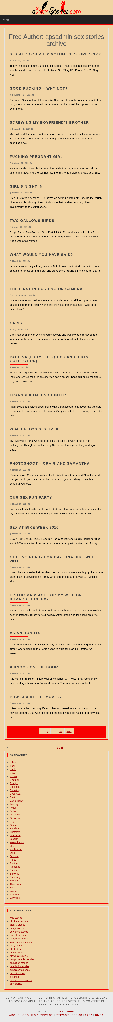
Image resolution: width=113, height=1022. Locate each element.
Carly (16, 323)
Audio (13, 769)
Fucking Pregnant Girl (36, 157)
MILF (12, 845)
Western (14, 894)
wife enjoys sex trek (34, 429)
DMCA (99, 1015)
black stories (16, 949)
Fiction (13, 811)
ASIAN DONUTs (25, 633)
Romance (15, 866)
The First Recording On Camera (46, 289)
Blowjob (14, 783)
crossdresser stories (21, 980)
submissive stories (20, 970)
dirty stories (16, 983)
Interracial (15, 835)
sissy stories (16, 945)
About (14, 1015)
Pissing (14, 863)
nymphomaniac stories (22, 959)
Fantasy (14, 804)
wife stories (16, 917)
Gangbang (15, 818)
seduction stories (19, 963)
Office (13, 852)
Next (69, 731)
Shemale (14, 870)
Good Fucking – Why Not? (39, 88)
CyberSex (15, 793)
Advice (13, 762)
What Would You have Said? (41, 255)
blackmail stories (19, 921)
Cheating (15, 790)
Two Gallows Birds (32, 220)
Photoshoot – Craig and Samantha (50, 463)
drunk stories (17, 952)
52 (60, 731)
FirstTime (15, 814)
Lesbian (14, 839)
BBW (12, 773)
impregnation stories (21, 942)
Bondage (15, 786)
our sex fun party (31, 497)
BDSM (13, 776)
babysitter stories (19, 938)
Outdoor (14, 856)
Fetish (13, 807)
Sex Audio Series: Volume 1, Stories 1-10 (56, 54)
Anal (12, 766)
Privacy (62, 1015)
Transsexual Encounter (38, 395)
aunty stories (17, 928)
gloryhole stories (19, 956)
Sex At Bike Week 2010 (34, 527)
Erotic (13, 797)
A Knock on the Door (34, 667)
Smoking (14, 873)
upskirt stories (17, 973)
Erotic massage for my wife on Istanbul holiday (46, 597)
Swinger (14, 880)
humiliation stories (19, 966)
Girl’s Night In (26, 186)
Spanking (15, 877)
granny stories (17, 924)
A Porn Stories (62, 1011)
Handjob (14, 828)
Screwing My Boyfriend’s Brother (49, 122)
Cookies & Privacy (37, 1015)
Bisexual (14, 779)
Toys (12, 887)
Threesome (16, 884)
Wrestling (15, 898)
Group (13, 825)
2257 (88, 1015)
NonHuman (16, 849)
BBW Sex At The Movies (35, 697)
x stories (14, 976)
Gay (12, 821)
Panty (13, 859)
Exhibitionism (17, 800)
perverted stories (19, 931)
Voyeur (13, 891)
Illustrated (15, 832)
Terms (77, 1015)
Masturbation (17, 842)
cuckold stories (18, 935)
